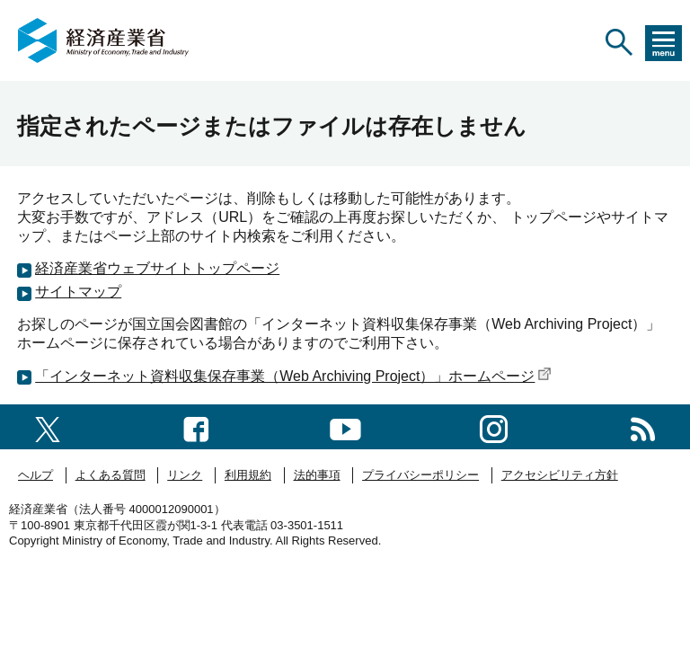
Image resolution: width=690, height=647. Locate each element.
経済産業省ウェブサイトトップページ (157, 268)
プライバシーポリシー (420, 475)
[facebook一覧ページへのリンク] (196, 426)
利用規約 (248, 475)
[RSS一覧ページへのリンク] (643, 426)
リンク (184, 475)
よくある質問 (110, 475)
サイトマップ (78, 291)
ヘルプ (35, 475)
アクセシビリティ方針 (559, 475)
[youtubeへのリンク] (345, 426)
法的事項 (317, 475)
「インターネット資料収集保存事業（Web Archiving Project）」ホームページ (293, 376)
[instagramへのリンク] (493, 426)
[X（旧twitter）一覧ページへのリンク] (47, 426)
